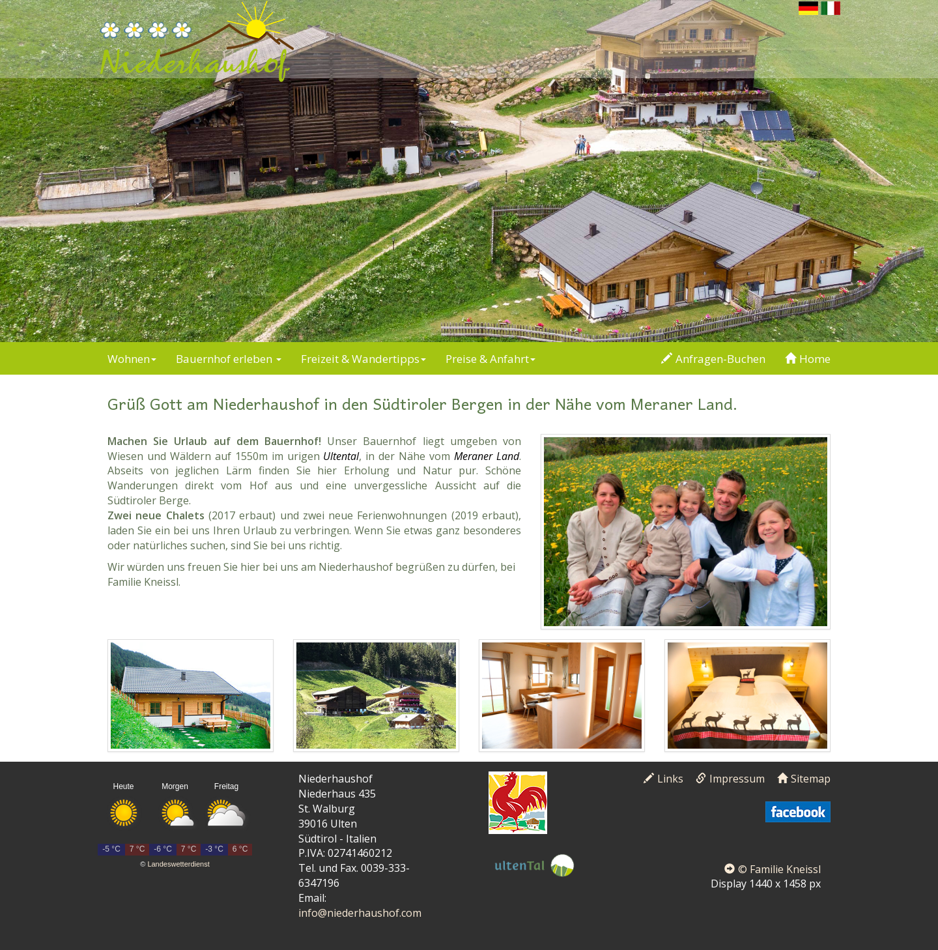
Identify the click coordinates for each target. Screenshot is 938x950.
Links (663, 778)
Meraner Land (486, 456)
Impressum (730, 778)
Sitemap (804, 778)
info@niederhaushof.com (359, 913)
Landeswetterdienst (178, 864)
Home (808, 358)
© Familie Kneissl (772, 869)
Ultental (341, 456)
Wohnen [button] (131, 358)
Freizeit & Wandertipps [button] (363, 358)
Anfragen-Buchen (713, 358)
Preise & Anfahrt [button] (490, 358)
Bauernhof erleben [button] (228, 358)
